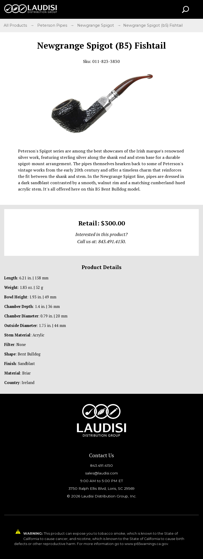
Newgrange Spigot (96, 25)
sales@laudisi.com (101, 473)
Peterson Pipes (52, 25)
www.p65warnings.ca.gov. (146, 544)
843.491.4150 (101, 465)
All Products (16, 25)
